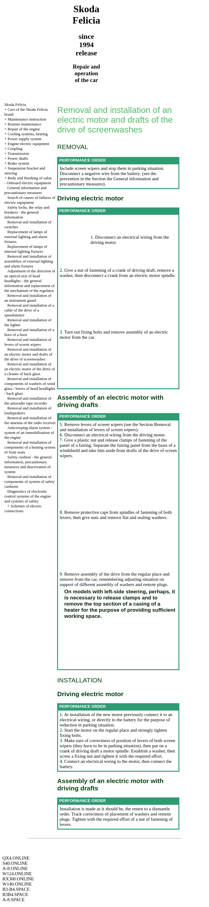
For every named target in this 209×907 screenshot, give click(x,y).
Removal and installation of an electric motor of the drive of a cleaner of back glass (29, 369)
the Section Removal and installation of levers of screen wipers (115, 427)
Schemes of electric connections (23, 508)
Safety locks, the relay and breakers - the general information (26, 212)
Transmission (18, 153)
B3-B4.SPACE (16, 889)
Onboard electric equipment (29, 183)
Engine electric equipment (28, 143)
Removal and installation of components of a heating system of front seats (29, 447)
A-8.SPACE (13, 899)
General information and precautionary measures (25, 190)
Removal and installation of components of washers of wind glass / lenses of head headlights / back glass (29, 386)
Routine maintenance (24, 124)
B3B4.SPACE (15, 894)
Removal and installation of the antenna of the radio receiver (30, 420)
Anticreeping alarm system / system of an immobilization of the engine (29, 432)
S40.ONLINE (15, 863)
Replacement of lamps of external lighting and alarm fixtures (25, 237)
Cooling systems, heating (28, 134)
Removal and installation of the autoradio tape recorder (27, 400)
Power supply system (25, 138)
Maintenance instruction (27, 119)
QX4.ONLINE (16, 858)
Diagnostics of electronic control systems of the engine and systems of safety (27, 496)
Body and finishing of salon (30, 178)
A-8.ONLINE (15, 868)
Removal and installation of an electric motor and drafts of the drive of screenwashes (28, 354)
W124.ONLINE (17, 873)
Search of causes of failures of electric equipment (29, 200)
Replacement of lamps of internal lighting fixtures (25, 249)
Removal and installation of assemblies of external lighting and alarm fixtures (28, 261)
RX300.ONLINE (18, 878)
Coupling (15, 148)
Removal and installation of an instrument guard (27, 298)
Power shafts (18, 158)
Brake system (18, 163)
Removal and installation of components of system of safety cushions (29, 481)
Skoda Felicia (15, 104)
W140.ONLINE (17, 884)
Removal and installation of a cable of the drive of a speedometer (29, 310)
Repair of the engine (24, 129)
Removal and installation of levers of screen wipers (27, 342)
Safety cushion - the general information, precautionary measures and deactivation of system (28, 464)
